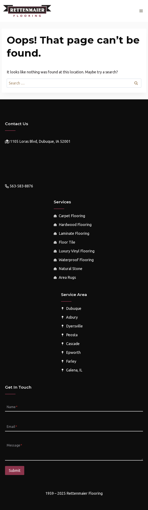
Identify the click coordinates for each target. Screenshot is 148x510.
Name (12, 407)
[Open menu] (141, 11)
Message (14, 445)
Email (12, 427)
